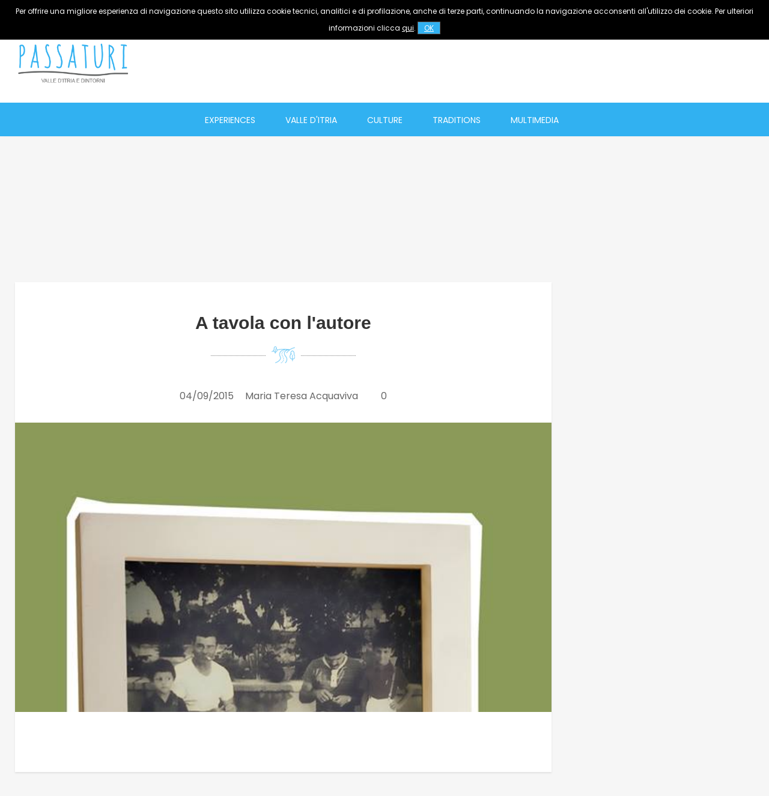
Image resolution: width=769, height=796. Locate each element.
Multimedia (535, 120)
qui (408, 28)
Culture (385, 120)
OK (429, 28)
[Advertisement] (535, 63)
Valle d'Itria (311, 120)
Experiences (230, 120)
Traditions (457, 120)
